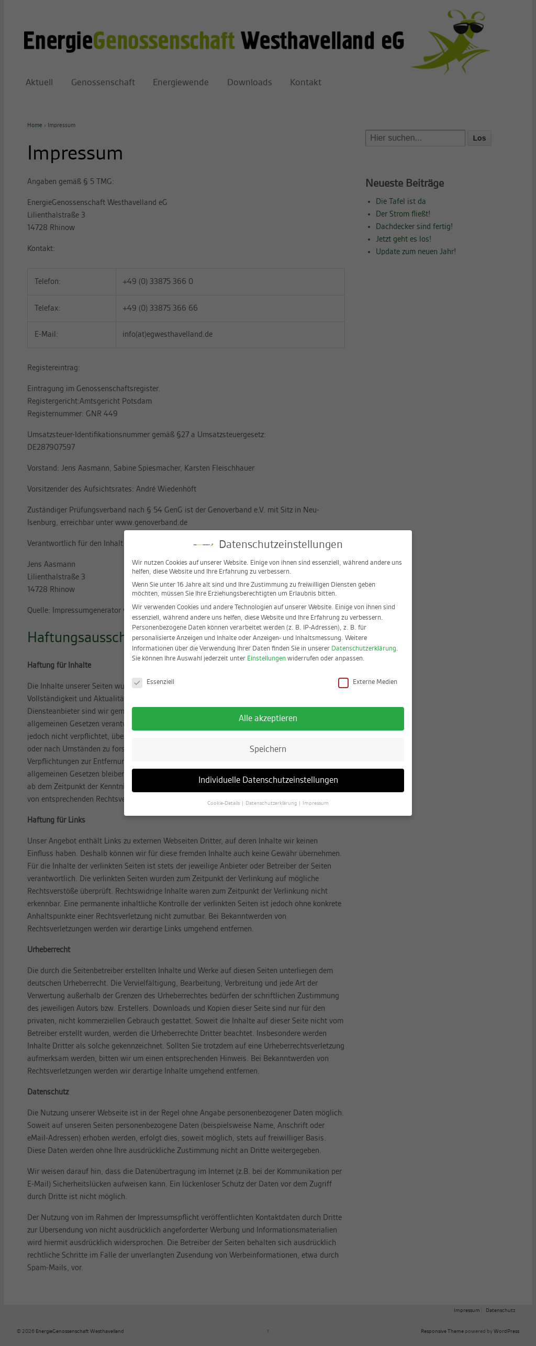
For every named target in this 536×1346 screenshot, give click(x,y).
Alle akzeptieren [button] (268, 708)
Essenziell (153, 672)
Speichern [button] (268, 739)
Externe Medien (367, 672)
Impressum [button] (316, 793)
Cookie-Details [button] (224, 793)
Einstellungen (266, 649)
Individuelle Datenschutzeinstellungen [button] (268, 770)
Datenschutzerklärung (363, 638)
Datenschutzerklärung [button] (271, 793)
